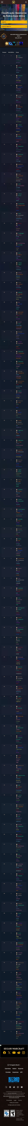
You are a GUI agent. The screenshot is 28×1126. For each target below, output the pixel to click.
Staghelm (3, 22)
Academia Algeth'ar (6, 26)
